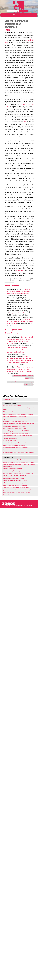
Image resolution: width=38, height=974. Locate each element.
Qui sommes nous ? (28, 536)
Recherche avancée (18, 536)
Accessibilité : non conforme (29, 535)
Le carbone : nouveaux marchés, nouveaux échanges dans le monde (20, 347)
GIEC (24, 129)
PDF (10, 31)
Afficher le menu (18, 15)
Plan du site (19, 535)
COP (15, 44)
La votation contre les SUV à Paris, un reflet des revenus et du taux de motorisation (19, 317)
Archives (11, 536)
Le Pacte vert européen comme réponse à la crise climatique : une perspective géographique (18, 378)
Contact (6, 536)
